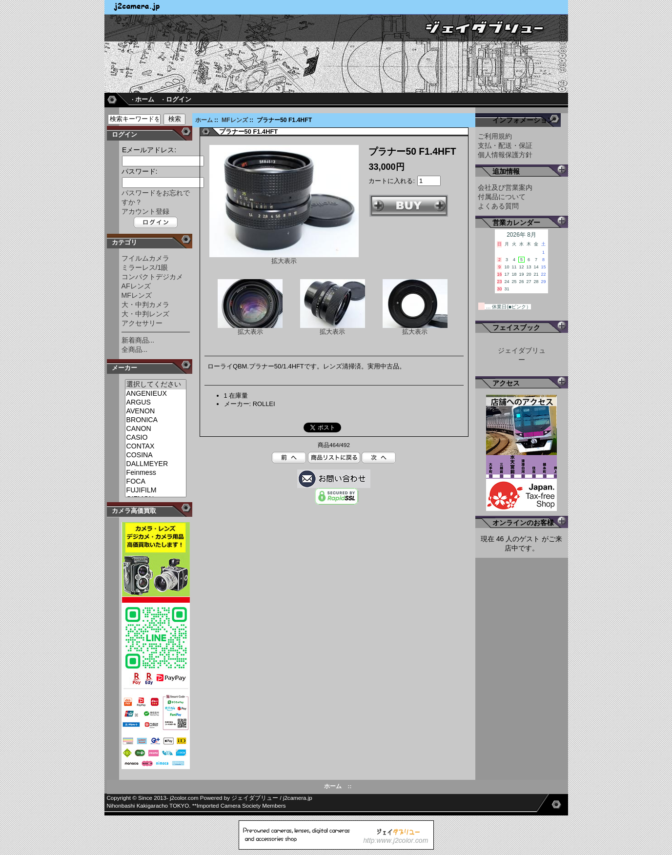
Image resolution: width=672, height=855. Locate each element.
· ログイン (177, 99)
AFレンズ (136, 286)
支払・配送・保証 (505, 145)
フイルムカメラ (145, 258)
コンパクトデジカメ (152, 277)
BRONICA (155, 420)
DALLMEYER (155, 464)
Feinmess (155, 472)
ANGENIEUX (155, 393)
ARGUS (155, 402)
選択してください (155, 384)
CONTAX (155, 446)
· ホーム (143, 99)
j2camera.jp (297, 798)
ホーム (204, 120)
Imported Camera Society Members (241, 806)
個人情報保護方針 (505, 155)
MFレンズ (235, 120)
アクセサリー (142, 323)
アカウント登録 (145, 211)
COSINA (155, 455)
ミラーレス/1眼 (145, 267)
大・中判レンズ (145, 314)
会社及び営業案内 (505, 187)
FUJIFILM (155, 490)
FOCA (155, 481)
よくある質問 (498, 206)
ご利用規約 (495, 136)
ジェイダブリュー (254, 798)
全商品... (135, 349)
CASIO (155, 437)
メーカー (124, 367)
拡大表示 (250, 328)
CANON (155, 429)
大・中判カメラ (145, 304)
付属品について (502, 197)
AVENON (155, 411)
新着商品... (138, 340)
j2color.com (184, 798)
